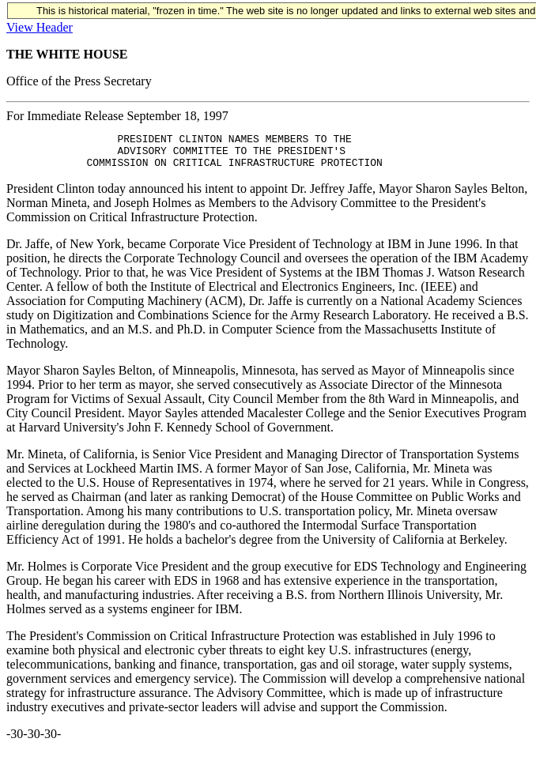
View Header (39, 27)
